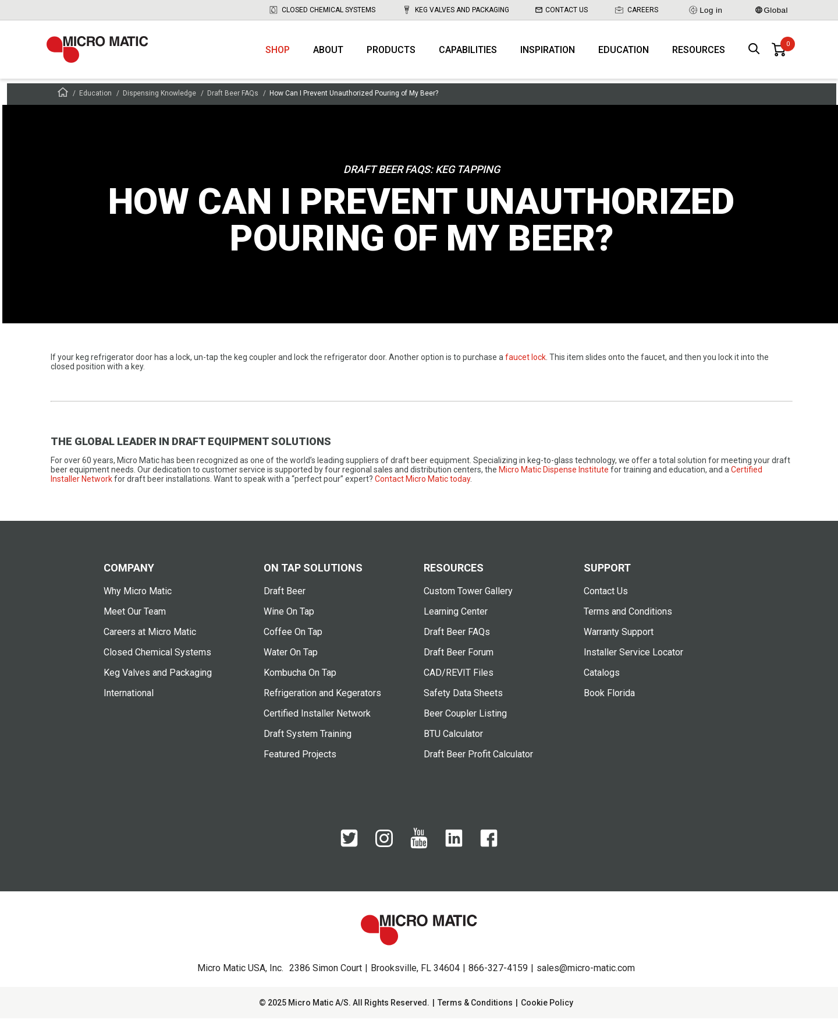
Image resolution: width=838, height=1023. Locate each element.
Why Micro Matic (138, 595)
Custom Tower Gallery (468, 595)
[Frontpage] (63, 98)
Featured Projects (300, 758)
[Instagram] (384, 843)
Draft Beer (285, 595)
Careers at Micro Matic (150, 636)
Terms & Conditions (475, 1007)
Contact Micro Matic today (422, 483)
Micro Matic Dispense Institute (554, 474)
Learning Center (456, 616)
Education (623, 52)
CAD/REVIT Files (458, 677)
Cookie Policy (547, 1007)
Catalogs (602, 677)
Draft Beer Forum (458, 656)
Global (771, 10)
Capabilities (468, 52)
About (328, 52)
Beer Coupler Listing (465, 718)
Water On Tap (291, 656)
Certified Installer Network (317, 718)
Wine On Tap (289, 616)
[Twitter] (349, 843)
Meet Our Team (135, 616)
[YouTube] (419, 843)
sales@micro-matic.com (586, 972)
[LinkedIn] (454, 843)
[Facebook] (489, 843)
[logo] (102, 52)
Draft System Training (307, 738)
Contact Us (561, 10)
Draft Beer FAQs (232, 98)
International (129, 697)
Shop (277, 52)
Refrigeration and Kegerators (322, 697)
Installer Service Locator (633, 656)
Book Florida (609, 697)
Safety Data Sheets (463, 697)
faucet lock (525, 361)
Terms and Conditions (628, 616)
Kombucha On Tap (300, 677)
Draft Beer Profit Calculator (478, 758)
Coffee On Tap (293, 636)
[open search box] (754, 52)
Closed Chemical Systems (321, 10)
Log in (705, 10)
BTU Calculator (453, 738)
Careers (636, 10)
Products (391, 52)
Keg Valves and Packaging (455, 10)
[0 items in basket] (778, 52)
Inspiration (547, 52)
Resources (698, 52)
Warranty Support (619, 636)
